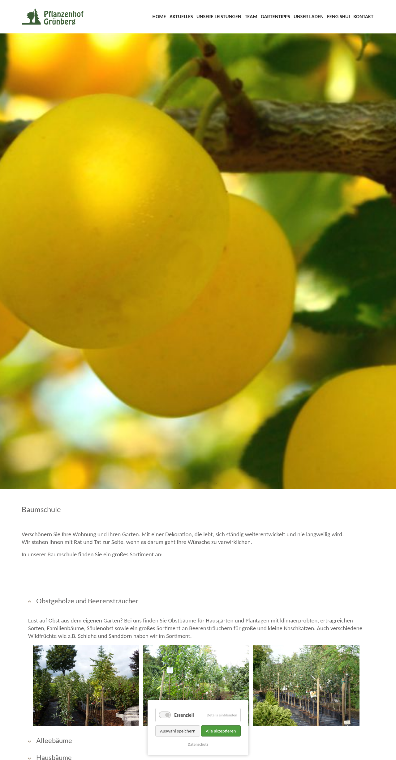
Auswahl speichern (177, 731)
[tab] (198, 602)
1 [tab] (179, 483)
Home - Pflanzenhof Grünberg (53, 16)
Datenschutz (198, 744)
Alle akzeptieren (221, 731)
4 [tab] (207, 483)
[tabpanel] (198, 261)
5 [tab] (216, 483)
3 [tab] (198, 483)
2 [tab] (189, 483)
